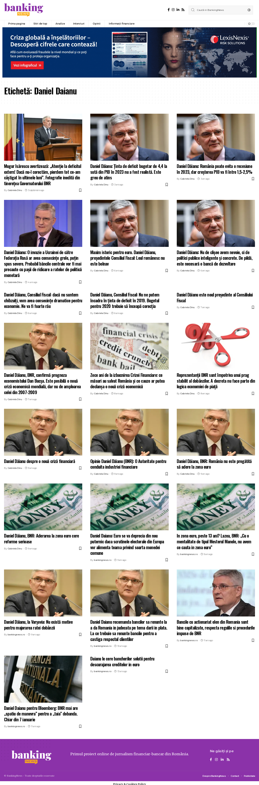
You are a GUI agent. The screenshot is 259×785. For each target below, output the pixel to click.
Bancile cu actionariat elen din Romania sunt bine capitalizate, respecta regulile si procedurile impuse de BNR (216, 627)
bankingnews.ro (102, 560)
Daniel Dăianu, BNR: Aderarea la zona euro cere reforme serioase (41, 538)
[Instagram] (173, 9)
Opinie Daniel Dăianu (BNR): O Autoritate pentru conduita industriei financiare (128, 464)
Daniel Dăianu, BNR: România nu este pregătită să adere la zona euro (214, 464)
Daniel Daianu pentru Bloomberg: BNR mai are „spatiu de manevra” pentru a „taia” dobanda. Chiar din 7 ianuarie (41, 714)
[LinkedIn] (178, 9)
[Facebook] (169, 9)
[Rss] (183, 9)
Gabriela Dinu (15, 190)
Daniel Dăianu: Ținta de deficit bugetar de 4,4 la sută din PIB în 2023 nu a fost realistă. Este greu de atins (128, 172)
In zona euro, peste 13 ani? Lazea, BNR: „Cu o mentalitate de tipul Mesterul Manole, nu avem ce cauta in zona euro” (214, 541)
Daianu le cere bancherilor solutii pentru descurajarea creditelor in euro (122, 661)
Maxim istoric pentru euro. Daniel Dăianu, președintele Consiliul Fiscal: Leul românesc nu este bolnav (127, 258)
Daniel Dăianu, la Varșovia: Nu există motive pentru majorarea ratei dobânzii (38, 624)
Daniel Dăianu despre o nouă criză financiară (39, 461)
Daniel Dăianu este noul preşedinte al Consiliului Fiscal (215, 297)
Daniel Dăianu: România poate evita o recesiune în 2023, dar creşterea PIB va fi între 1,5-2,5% (214, 169)
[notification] (241, 24)
